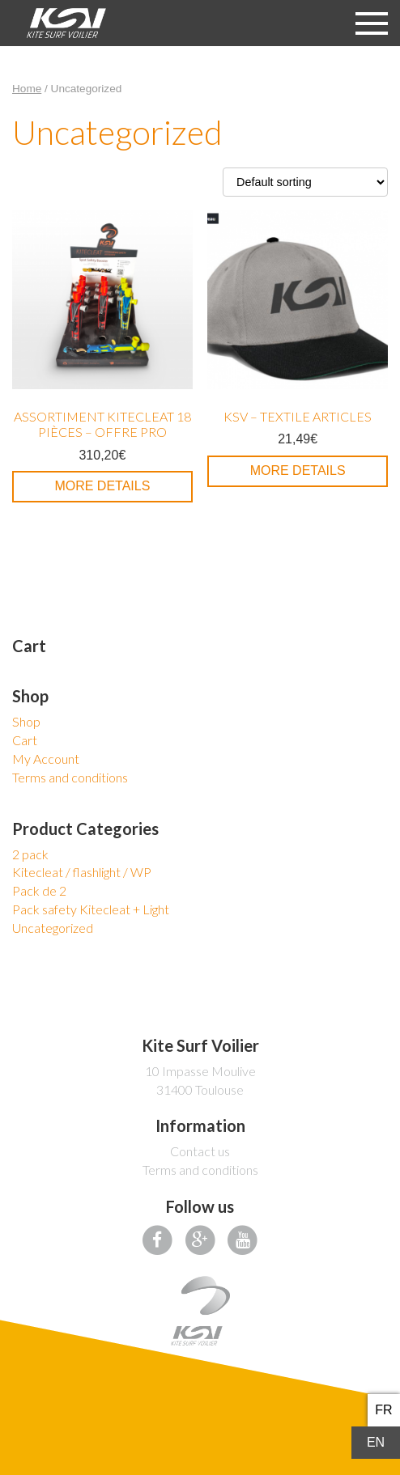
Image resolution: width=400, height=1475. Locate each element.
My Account (45, 758)
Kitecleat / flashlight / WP (81, 871)
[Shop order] (305, 182)
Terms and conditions (70, 777)
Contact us (200, 1151)
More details (102, 486)
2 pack (30, 854)
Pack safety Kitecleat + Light (90, 909)
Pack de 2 (39, 890)
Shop (26, 721)
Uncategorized (52, 927)
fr (383, 1410)
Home (26, 89)
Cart (24, 740)
